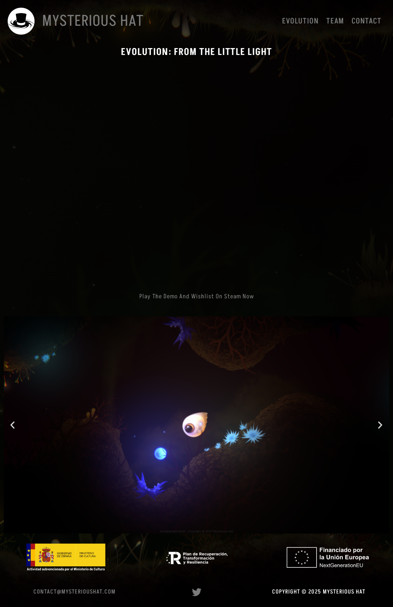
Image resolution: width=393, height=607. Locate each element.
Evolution (300, 21)
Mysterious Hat (93, 21)
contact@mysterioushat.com (74, 592)
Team (335, 21)
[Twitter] (196, 592)
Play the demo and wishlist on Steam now (196, 296)
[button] (13, 425)
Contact (366, 21)
